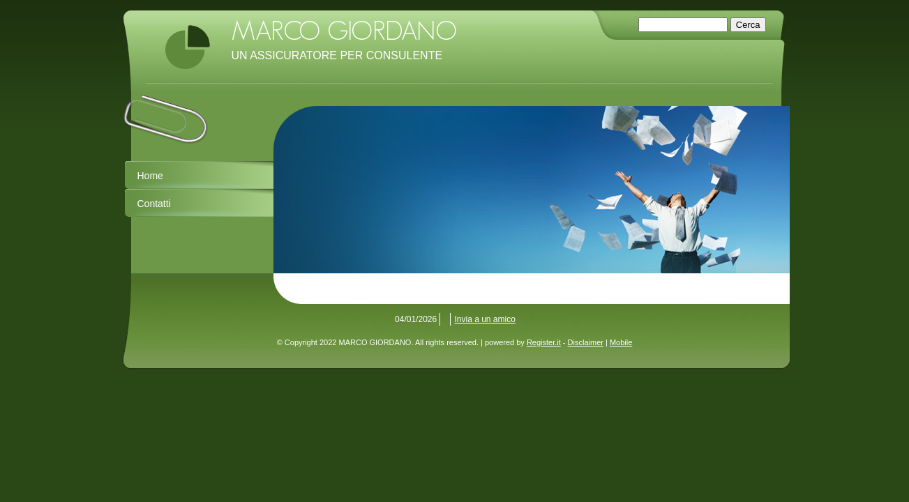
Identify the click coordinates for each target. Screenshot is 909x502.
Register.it (544, 342)
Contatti (154, 203)
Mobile (621, 342)
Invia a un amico (485, 319)
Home (150, 175)
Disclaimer (585, 342)
